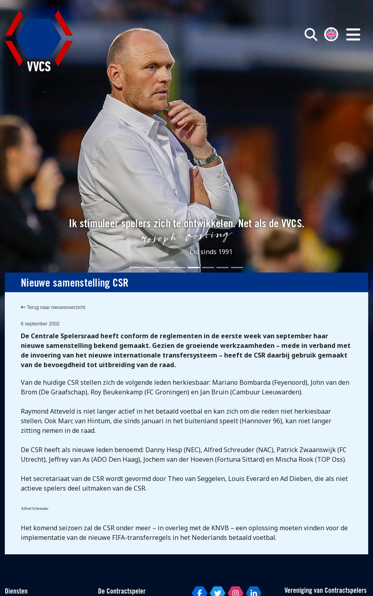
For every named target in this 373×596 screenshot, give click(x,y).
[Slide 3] (165, 267)
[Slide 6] (208, 267)
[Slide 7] (223, 267)
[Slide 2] (150, 267)
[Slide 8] (237, 267)
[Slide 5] (194, 267)
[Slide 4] (179, 267)
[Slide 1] (136, 267)
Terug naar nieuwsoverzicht (53, 307)
